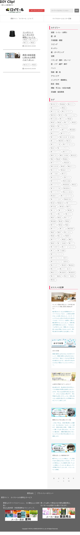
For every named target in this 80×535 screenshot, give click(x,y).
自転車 (66, 162)
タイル (62, 118)
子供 (60, 115)
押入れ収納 (66, 181)
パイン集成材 (62, 243)
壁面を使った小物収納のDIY (60, 455)
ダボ (64, 173)
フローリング (65, 133)
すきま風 (54, 118)
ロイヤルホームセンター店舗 (62, 18)
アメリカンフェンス (56, 254)
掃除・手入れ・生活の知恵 (61, 88)
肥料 (67, 236)
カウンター (54, 170)
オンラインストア (36, 10)
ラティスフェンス (56, 162)
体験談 (62, 104)
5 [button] (73, 478)
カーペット (54, 133)
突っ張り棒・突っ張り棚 (67, 137)
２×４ (53, 214)
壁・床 (53, 36)
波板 (59, 122)
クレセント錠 (55, 111)
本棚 (61, 206)
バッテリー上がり (56, 199)
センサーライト (66, 111)
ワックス (54, 137)
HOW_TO (27, 64)
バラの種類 (61, 250)
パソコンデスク (55, 192)
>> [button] (69, 481)
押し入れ (54, 155)
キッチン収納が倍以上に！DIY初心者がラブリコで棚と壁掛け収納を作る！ (63, 306)
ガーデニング (55, 239)
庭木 (52, 217)
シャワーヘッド (55, 151)
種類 (33, 42)
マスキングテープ (56, 177)
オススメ (71, 104)
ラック (64, 129)
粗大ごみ (54, 272)
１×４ (60, 214)
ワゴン (62, 228)
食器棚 (72, 129)
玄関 (52, 56)
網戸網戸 (71, 228)
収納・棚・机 (56, 72)
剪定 (59, 217)
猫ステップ (71, 166)
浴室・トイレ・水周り (59, 32)
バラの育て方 (55, 247)
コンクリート (55, 108)
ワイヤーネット (55, 181)
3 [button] (63, 478)
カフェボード (55, 265)
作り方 (26, 42)
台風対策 (63, 272)
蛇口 (64, 108)
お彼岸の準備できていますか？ (61, 384)
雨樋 (52, 126)
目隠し (70, 210)
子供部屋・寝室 (56, 40)
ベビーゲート (55, 129)
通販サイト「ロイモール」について (22, 18)
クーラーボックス (68, 144)
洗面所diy (67, 188)
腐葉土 (65, 159)
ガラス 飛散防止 (56, 276)
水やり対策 (55, 351)
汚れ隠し (54, 206)
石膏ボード (54, 195)
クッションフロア (71, 115)
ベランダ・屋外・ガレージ (61, 60)
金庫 (58, 159)
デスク (53, 225)
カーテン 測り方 (65, 269)
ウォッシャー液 (55, 144)
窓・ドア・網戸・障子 (59, 64)
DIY (68, 206)
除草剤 (61, 140)
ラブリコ (54, 228)
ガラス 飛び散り (69, 276)
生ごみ (60, 236)
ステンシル (66, 151)
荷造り (53, 279)
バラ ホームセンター (68, 247)
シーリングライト (63, 148)
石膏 (52, 203)
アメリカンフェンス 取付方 (59, 258)
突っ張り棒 (54, 166)
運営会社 (30, 493)
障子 (59, 232)
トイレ (53, 210)
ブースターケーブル (66, 195)
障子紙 (53, 115)
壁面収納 (66, 184)
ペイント (62, 210)
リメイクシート (71, 203)
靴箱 (67, 221)
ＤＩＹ (71, 243)
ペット (53, 68)
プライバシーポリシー (45, 493)
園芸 (64, 239)
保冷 (52, 148)
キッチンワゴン (55, 184)
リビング (54, 44)
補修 (69, 118)
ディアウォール (62, 126)
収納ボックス (65, 170)
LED (68, 140)
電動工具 (60, 203)
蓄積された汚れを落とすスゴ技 (61, 420)
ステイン (69, 214)
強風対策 (72, 272)
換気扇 (71, 265)
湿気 (74, 122)
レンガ (66, 122)
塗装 (52, 122)
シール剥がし (55, 173)
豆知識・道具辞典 (57, 92)
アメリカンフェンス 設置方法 (59, 261)
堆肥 (26, 39)
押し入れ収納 (64, 155)
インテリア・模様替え (59, 80)
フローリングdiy (55, 188)
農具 (52, 243)
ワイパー (67, 177)
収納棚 (53, 221)
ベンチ (53, 140)
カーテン (54, 269)
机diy (74, 184)
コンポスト (34, 39)
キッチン (54, 48)
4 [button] (68, 478)
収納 (60, 225)
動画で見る (67, 199)
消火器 (73, 155)
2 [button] (58, 478)
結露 (60, 221)
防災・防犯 (55, 84)
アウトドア (55, 76)
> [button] (63, 481)
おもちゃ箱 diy (67, 192)
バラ (52, 250)
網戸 (52, 232)
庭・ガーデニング (57, 52)
